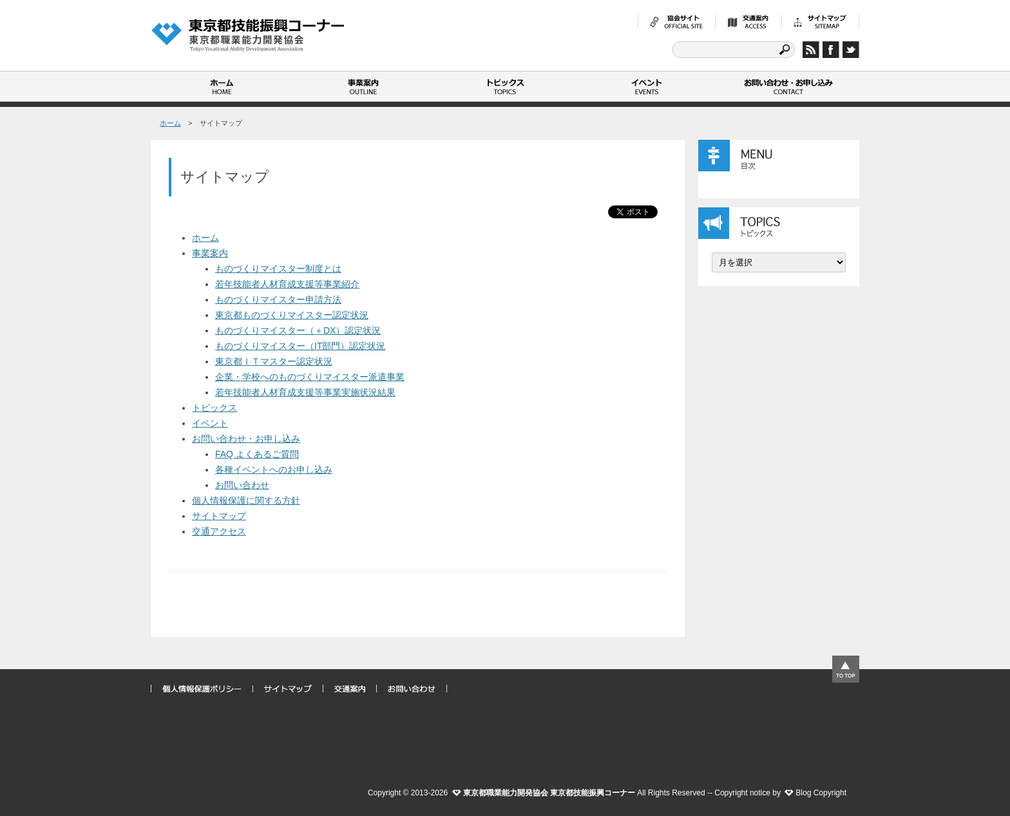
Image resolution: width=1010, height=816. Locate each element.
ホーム (221, 86)
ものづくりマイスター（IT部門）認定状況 (300, 346)
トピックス (505, 86)
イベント (647, 86)
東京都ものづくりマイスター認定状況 (291, 315)
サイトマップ (219, 516)
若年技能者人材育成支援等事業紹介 (287, 284)
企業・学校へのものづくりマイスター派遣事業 (310, 377)
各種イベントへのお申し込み (273, 469)
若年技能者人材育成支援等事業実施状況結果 (305, 392)
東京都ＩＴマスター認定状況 (273, 361)
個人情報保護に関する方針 (246, 500)
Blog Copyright (821, 792)
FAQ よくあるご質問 (257, 454)
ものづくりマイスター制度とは (278, 268)
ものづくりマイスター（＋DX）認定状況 (298, 330)
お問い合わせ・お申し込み (788, 86)
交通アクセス (219, 531)
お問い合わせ (242, 485)
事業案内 (363, 86)
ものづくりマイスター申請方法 (278, 299)
